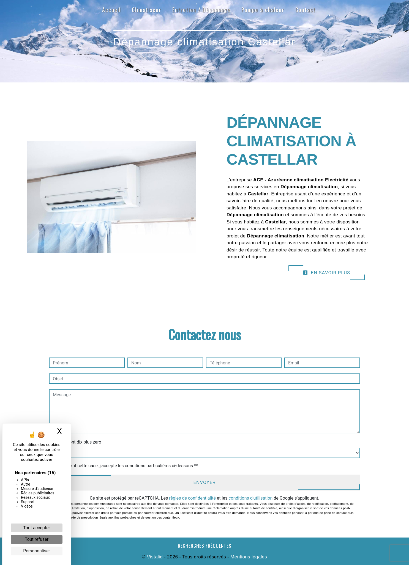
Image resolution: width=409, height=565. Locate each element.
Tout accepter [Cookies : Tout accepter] (36, 527)
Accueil (111, 9)
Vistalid (155, 557)
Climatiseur (146, 9)
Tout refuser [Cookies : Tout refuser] (36, 539)
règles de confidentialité (192, 498)
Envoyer (204, 482)
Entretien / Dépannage (201, 9)
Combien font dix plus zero (75, 442)
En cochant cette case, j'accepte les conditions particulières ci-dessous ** (126, 465)
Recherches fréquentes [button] (204, 545)
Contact (305, 9)
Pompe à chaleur (262, 9)
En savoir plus (326, 272)
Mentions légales (248, 557)
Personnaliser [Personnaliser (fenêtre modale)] (36, 550)
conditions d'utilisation (250, 498)
